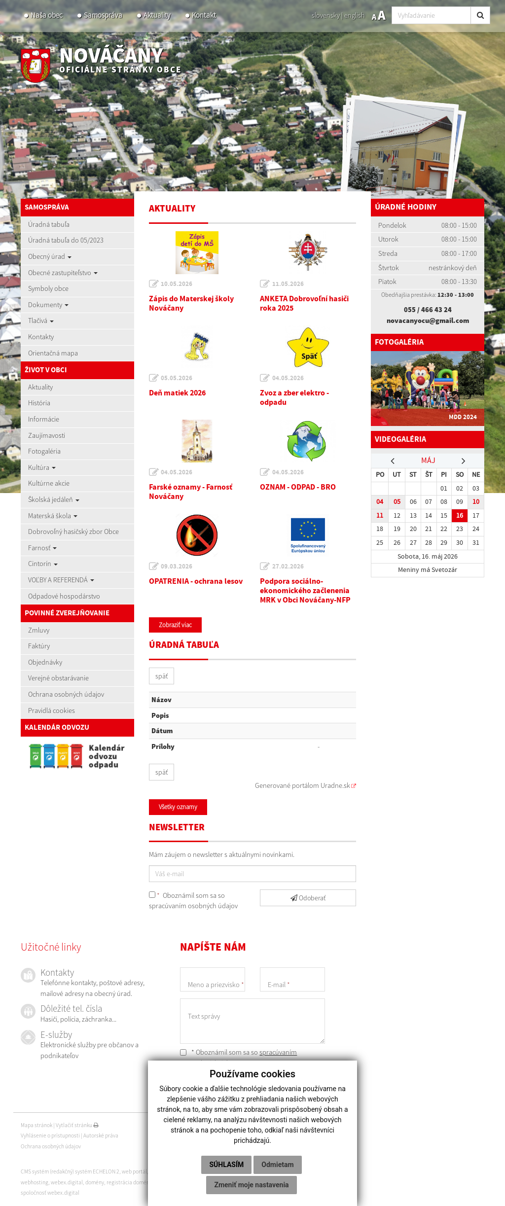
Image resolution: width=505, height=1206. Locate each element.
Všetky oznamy (178, 807)
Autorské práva (100, 1135)
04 (379, 501)
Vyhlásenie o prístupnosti (50, 1135)
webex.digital (67, 1182)
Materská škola (52, 515)
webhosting (34, 1182)
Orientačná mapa (53, 353)
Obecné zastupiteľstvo (63, 272)
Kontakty (41, 336)
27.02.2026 (288, 566)
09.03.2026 (177, 566)
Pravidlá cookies (51, 710)
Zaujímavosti (46, 435)
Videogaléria (402, 439)
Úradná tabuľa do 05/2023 (66, 240)
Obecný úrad (50, 256)
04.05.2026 (288, 378)
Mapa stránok (36, 1125)
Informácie (43, 419)
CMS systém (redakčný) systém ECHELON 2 (70, 1171)
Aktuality (157, 15)
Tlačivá (41, 320)
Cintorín (43, 563)
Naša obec (47, 15)
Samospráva (103, 15)
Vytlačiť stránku (77, 1125)
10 (475, 501)
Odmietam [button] (277, 1165)
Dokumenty (48, 304)
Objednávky (45, 662)
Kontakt (204, 15)
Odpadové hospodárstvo (64, 596)
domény (94, 1182)
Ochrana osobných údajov (66, 694)
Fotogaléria (44, 451)
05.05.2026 (177, 378)
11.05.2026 (288, 284)
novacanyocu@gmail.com (428, 320)
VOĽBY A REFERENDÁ (61, 579)
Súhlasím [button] (226, 1165)
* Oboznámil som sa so (238, 1057)
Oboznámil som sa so (193, 901)
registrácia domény (129, 1182)
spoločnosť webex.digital (50, 1192)
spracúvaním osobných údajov (193, 905)
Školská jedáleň (53, 499)
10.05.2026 (177, 284)
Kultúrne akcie (49, 483)
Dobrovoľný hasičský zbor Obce (73, 531)
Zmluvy (38, 630)
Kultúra (42, 467)
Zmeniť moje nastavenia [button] (251, 1185)
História (39, 402)
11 (379, 515)
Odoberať (307, 897)
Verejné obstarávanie (58, 678)
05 (397, 501)
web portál (134, 1171)
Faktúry (39, 645)
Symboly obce (48, 288)
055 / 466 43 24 (428, 309)
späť (161, 676)
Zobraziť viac (175, 625)
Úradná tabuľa (49, 224)
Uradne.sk (335, 785)
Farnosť (42, 547)
